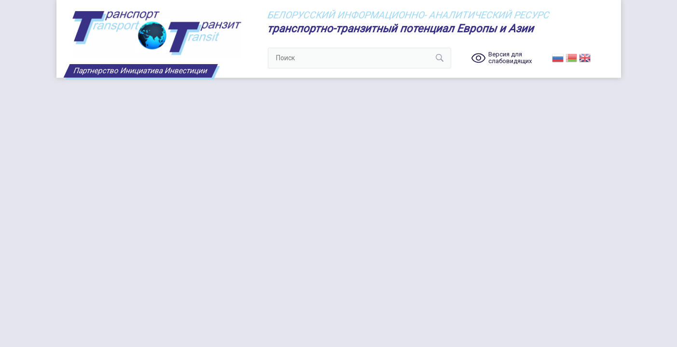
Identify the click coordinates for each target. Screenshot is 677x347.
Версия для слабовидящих (510, 58)
